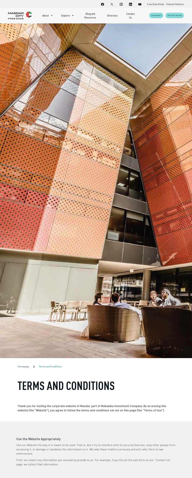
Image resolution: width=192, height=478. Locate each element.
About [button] (45, 15)
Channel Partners (175, 4)
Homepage (23, 366)
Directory (112, 15)
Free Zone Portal (155, 4)
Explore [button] (65, 15)
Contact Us (130, 15)
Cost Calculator (156, 15)
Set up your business (175, 15)
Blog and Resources (90, 15)
